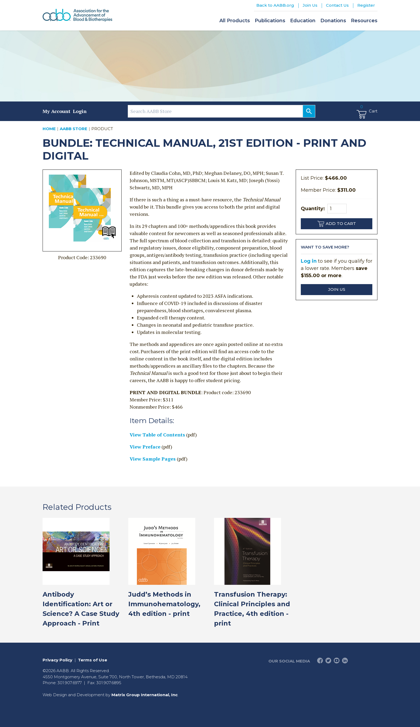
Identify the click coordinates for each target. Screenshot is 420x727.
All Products (234, 21)
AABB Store (73, 128)
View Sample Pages (153, 458)
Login (80, 111)
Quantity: (324, 208)
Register (366, 5)
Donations (333, 21)
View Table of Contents (157, 434)
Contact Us (337, 5)
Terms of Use (92, 659)
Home (49, 128)
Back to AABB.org (275, 5)
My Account (56, 111)
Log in (309, 261)
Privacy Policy (57, 659)
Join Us (310, 5)
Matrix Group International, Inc (144, 694)
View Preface (145, 446)
